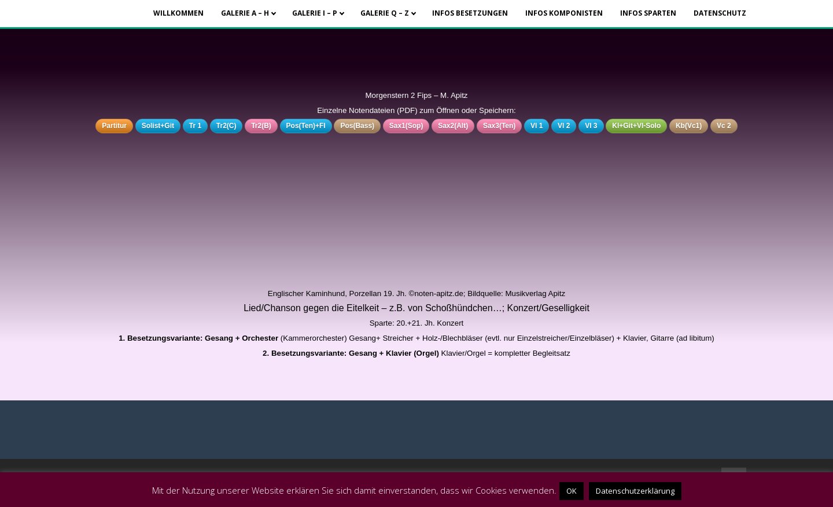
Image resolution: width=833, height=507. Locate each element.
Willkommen (178, 13)
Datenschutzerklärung (635, 491)
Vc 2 (724, 126)
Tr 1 (195, 126)
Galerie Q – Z (384, 13)
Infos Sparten (648, 13)
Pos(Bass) (357, 126)
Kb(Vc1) (689, 126)
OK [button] (571, 491)
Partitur (114, 126)
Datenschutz (720, 13)
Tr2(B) (261, 126)
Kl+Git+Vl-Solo (636, 126)
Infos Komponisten (564, 13)
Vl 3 (591, 126)
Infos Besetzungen (470, 13)
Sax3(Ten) (499, 126)
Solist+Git (158, 126)
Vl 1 (536, 126)
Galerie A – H (245, 13)
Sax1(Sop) (406, 126)
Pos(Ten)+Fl (306, 126)
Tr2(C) (226, 126)
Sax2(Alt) (453, 126)
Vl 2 (564, 126)
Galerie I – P (314, 13)
